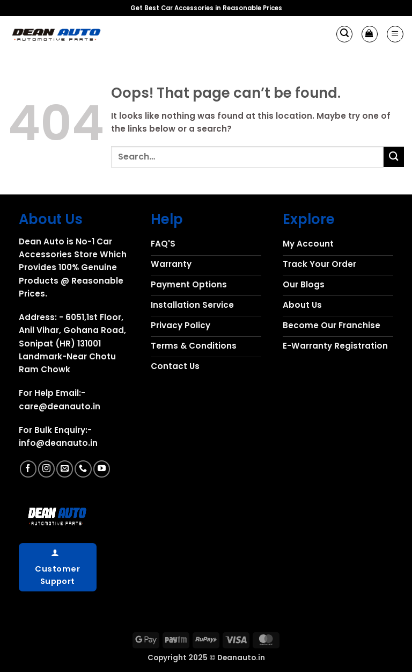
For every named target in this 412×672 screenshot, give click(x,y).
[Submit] (394, 157)
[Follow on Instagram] (46, 468)
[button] (344, 34)
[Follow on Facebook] (28, 468)
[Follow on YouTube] (101, 468)
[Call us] (83, 468)
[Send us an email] (64, 468)
